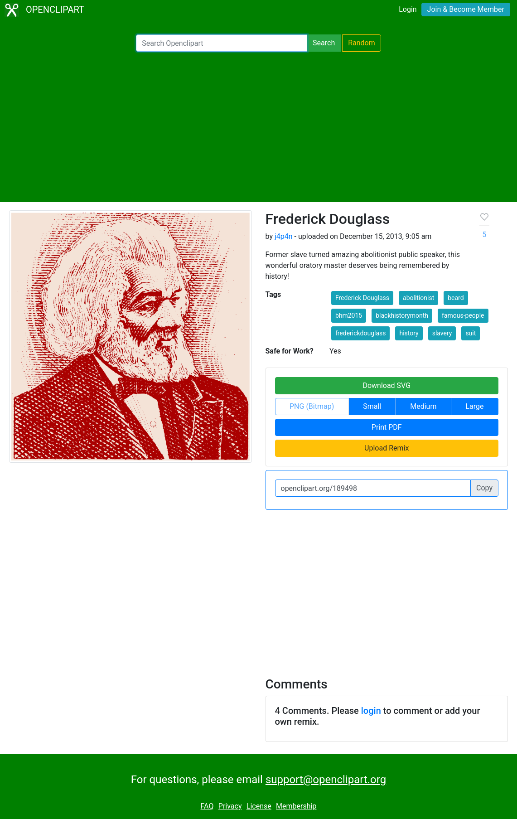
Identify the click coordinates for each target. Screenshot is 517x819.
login (371, 710)
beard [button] (456, 297)
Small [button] (372, 406)
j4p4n (284, 236)
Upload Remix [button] (386, 448)
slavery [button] (442, 333)
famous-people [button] (463, 315)
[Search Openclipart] (221, 43)
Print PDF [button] (387, 427)
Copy (484, 488)
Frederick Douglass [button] (362, 297)
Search (324, 43)
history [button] (408, 333)
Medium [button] (423, 406)
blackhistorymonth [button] (402, 315)
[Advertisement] (258, 126)
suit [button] (470, 333)
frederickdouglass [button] (360, 333)
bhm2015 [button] (348, 315)
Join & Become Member (465, 9)
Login (407, 9)
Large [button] (474, 406)
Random (361, 43)
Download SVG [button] (386, 385)
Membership (296, 806)
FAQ (207, 806)
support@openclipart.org (326, 779)
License (258, 806)
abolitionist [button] (418, 297)
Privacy (230, 806)
